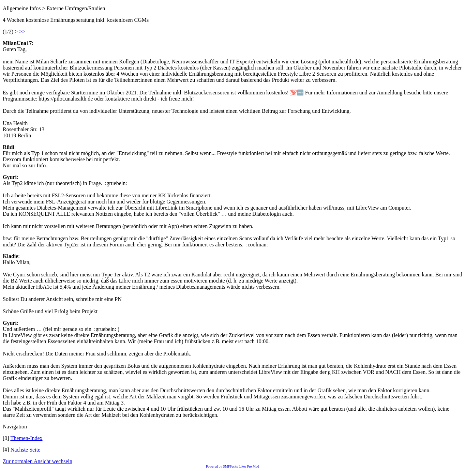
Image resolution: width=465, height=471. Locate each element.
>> (22, 31)
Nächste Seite (26, 450)
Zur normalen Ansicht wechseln (37, 461)
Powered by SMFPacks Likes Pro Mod (232, 466)
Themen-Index (26, 438)
